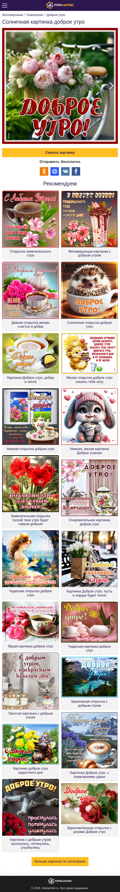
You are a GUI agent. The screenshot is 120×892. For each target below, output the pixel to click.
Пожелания (34, 15)
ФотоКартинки (12, 15)
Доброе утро (56, 15)
